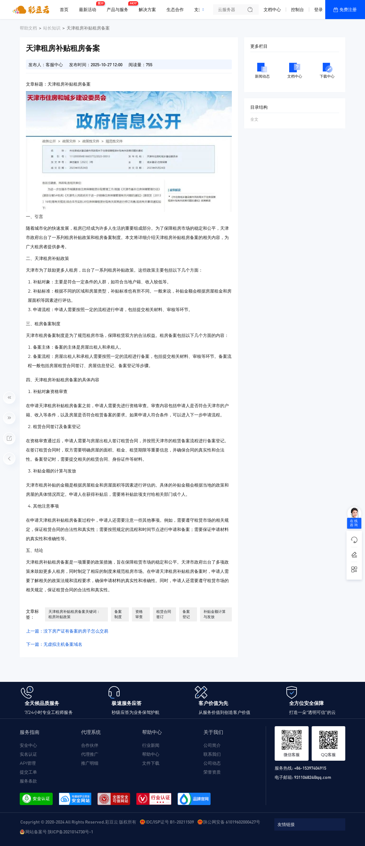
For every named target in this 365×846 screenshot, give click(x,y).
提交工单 (28, 772)
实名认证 (28, 754)
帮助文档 (28, 28)
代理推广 (89, 754)
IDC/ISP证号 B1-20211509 (170, 821)
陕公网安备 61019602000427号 (231, 821)
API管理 (28, 763)
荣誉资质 (212, 772)
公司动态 (212, 763)
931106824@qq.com (312, 777)
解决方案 (147, 9)
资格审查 (139, 614)
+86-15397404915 (310, 768)
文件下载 (150, 763)
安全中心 (28, 745)
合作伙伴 (89, 745)
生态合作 (175, 9)
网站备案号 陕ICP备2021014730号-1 (59, 831)
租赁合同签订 (163, 614)
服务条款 (28, 781)
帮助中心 (150, 754)
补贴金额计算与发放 (214, 614)
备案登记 (186, 614)
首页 (64, 9)
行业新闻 (150, 745)
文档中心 (272, 9)
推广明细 (89, 763)
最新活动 (89, 7)
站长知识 (51, 28)
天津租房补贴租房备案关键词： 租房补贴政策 (74, 614)
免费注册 (348, 9)
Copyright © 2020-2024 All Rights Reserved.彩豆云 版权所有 (78, 821)
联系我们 (212, 754)
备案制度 (118, 614)
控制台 (297, 9)
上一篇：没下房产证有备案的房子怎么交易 (67, 631)
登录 (318, 9)
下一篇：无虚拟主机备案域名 (54, 644)
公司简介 (212, 745)
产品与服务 (119, 7)
